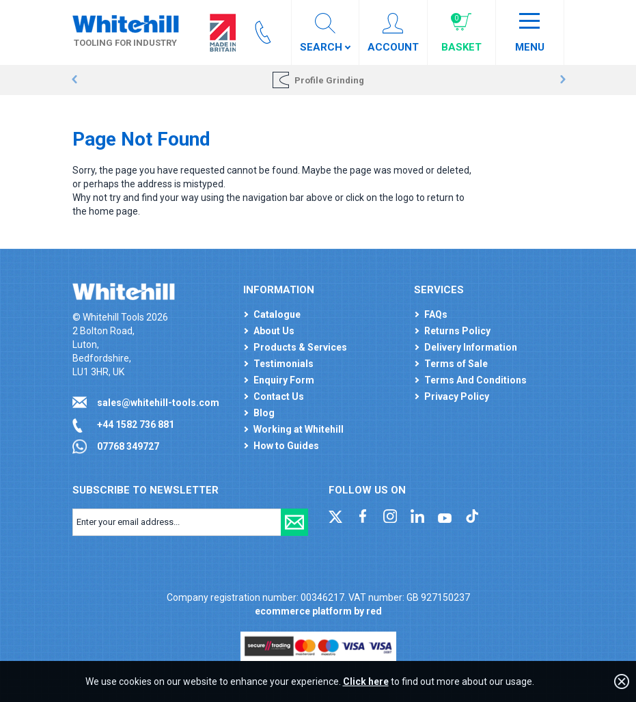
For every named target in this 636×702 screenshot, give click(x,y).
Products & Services (300, 347)
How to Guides (286, 445)
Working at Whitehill (298, 429)
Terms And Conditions (475, 380)
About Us (273, 330)
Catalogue (277, 314)
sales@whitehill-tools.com (158, 402)
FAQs (435, 314)
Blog (264, 412)
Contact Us (278, 396)
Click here (366, 681)
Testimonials (283, 363)
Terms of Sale (456, 363)
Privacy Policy (456, 396)
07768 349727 (128, 446)
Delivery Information (470, 347)
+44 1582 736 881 (135, 424)
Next (562, 80)
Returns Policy (457, 330)
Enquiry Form (283, 380)
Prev (74, 80)
